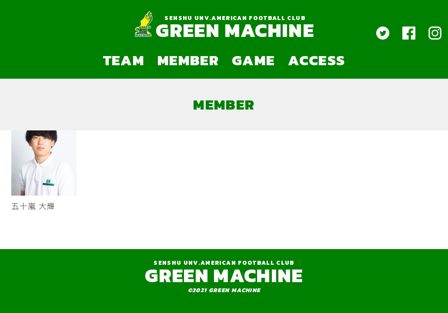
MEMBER (188, 60)
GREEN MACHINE (235, 30)
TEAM (123, 60)
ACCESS (316, 60)
